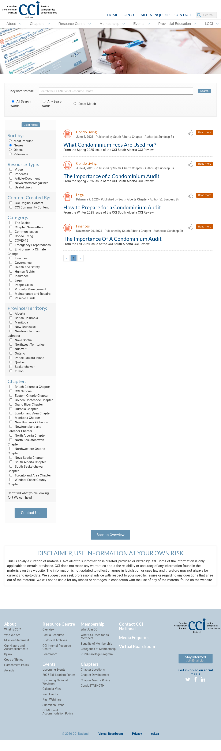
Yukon (15, 371)
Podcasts (18, 174)
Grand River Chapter (25, 404)
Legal (15, 280)
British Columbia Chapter (29, 387)
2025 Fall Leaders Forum (58, 681)
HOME (112, 15)
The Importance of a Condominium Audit (111, 177)
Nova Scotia (20, 340)
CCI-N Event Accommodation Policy (57, 718)
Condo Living (20, 236)
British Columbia (23, 318)
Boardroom (49, 660)
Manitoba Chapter (24, 418)
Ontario (16, 353)
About (11, 24)
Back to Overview (110, 535)
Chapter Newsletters (26, 227)
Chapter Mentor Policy (95, 686)
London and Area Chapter (29, 413)
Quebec (17, 362)
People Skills (20, 285)
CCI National (20, 391)
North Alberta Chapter (27, 435)
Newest (16, 145)
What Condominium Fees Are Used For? (109, 145)
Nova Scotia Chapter (26, 458)
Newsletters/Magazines (28, 183)
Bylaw (8, 660)
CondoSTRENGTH (92, 691)
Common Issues (23, 232)
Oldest (15, 150)
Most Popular (20, 141)
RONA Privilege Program (97, 660)
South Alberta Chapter (27, 462)
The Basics (19, 223)
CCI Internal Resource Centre (56, 653)
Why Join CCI (89, 635)
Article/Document (24, 178)
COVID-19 (18, 240)
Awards (9, 676)
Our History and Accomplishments (16, 653)
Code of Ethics (13, 665)
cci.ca (155, 740)
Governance (19, 263)
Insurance (18, 276)
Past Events (50, 700)
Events (138, 24)
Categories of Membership (98, 655)
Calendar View (51, 695)
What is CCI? (12, 635)
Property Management (27, 289)
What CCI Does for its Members (95, 642)
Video (15, 170)
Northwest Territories (26, 344)
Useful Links (20, 187)
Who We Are (12, 641)
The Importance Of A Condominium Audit (112, 240)
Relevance (18, 154)
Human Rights (21, 271)
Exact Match (84, 104)
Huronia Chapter (23, 409)
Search (204, 91)
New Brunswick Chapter (28, 422)
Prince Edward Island (26, 358)
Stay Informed (195, 664)
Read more (204, 132)
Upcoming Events (53, 675)
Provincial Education (174, 24)
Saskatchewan (21, 367)
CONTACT (183, 15)
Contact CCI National (131, 632)
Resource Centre (72, 24)
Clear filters (31, 124)
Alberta (16, 313)
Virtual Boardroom (137, 652)
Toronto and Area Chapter (29, 475)
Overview (48, 635)
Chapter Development (95, 681)
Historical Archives (54, 646)
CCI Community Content (28, 207)
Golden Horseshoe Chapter (30, 400)
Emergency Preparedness (29, 245)
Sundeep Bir (166, 137)
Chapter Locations (93, 675)
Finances (17, 258)
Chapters (37, 24)
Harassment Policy (16, 671)
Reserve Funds (21, 298)
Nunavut (17, 349)
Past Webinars (51, 705)
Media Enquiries (155, 15)
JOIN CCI (129, 15)
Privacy (137, 740)
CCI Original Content (25, 203)
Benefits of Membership (96, 649)
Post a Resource (53, 641)
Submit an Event (53, 711)
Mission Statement (16, 646)
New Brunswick (22, 327)
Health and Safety (24, 267)
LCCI (209, 24)
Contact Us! (31, 512)
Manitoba (18, 322)
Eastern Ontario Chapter (28, 396)
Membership (109, 24)
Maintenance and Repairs (29, 294)
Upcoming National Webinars (55, 688)
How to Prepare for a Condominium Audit (112, 209)
